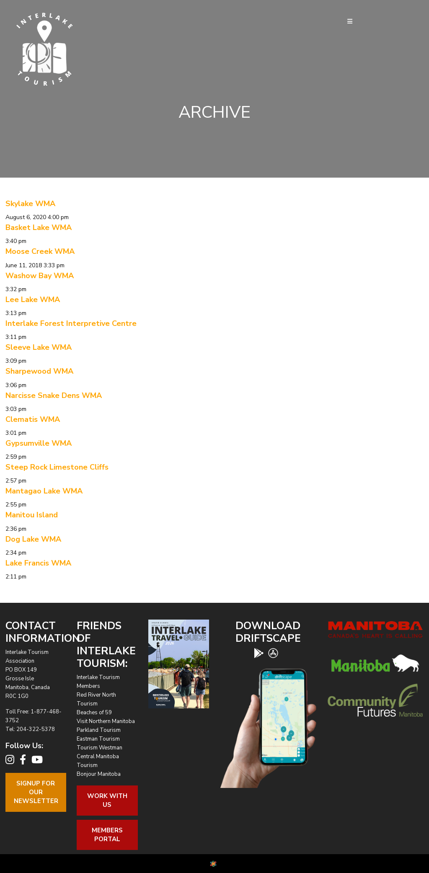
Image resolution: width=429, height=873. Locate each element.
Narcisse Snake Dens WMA (53, 395)
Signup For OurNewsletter (36, 792)
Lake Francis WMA (38, 563)
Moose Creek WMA (40, 251)
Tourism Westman (99, 748)
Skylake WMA (30, 204)
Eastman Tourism (98, 739)
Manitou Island (31, 515)
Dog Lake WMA (33, 539)
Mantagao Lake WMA (44, 491)
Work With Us (107, 800)
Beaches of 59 (94, 712)
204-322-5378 (35, 729)
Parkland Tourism (99, 730)
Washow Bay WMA (39, 276)
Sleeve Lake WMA (38, 347)
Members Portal (107, 834)
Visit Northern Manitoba (106, 721)
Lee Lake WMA (32, 299)
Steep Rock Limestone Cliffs (57, 467)
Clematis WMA (32, 419)
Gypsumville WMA (38, 443)
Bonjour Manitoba (99, 774)
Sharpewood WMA (39, 371)
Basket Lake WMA (38, 227)
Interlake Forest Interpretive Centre (71, 323)
